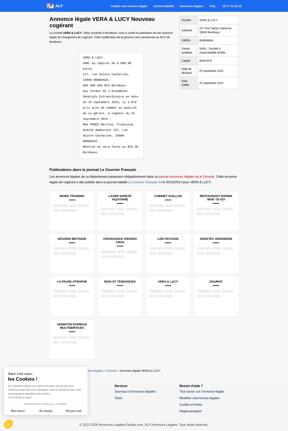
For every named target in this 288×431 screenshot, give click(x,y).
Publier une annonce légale (129, 6)
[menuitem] (129, 6)
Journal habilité (163, 6)
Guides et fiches (191, 399)
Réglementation (191, 405)
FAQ (212, 6)
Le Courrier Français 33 (145, 176)
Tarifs (118, 392)
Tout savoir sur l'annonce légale (202, 386)
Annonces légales (191, 6)
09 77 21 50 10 (232, 6)
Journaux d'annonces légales (135, 386)
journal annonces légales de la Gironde (186, 171)
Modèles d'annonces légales (200, 392)
